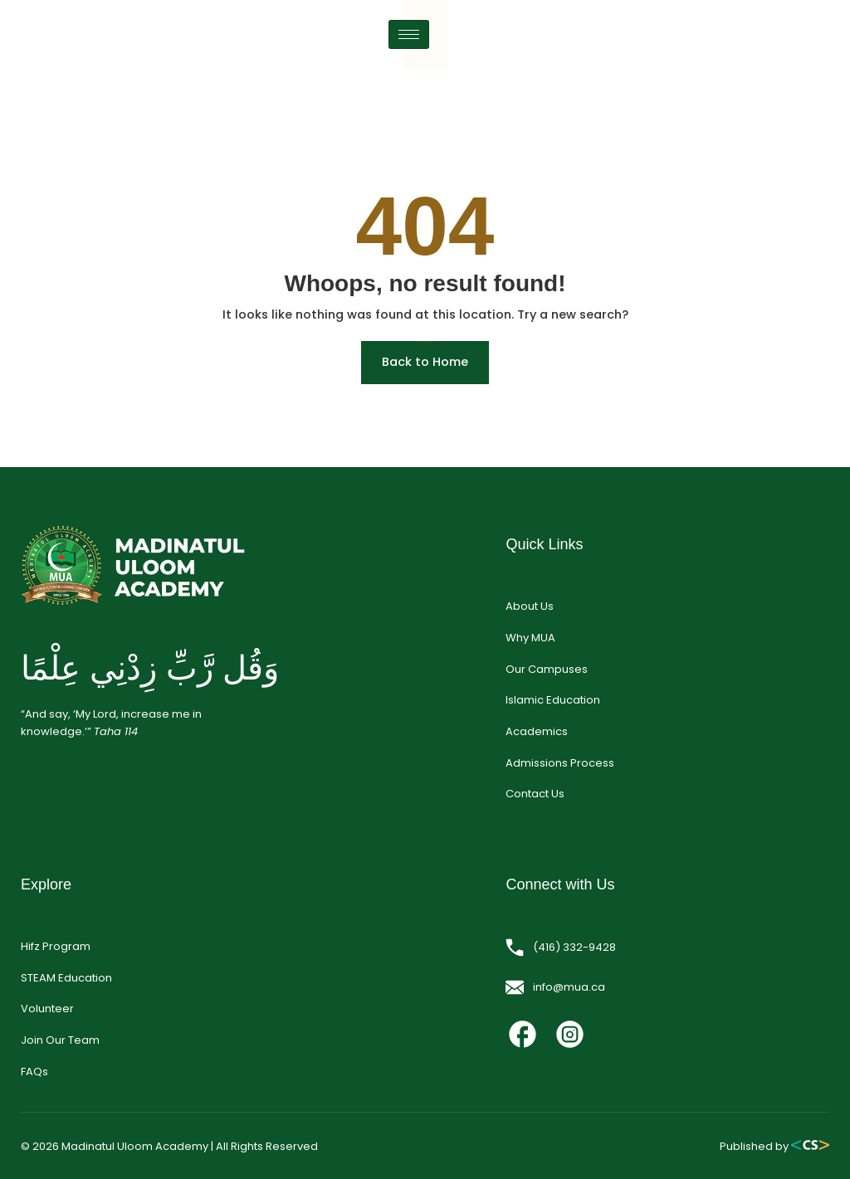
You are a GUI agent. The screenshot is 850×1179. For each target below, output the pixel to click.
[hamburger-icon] (809, 55)
